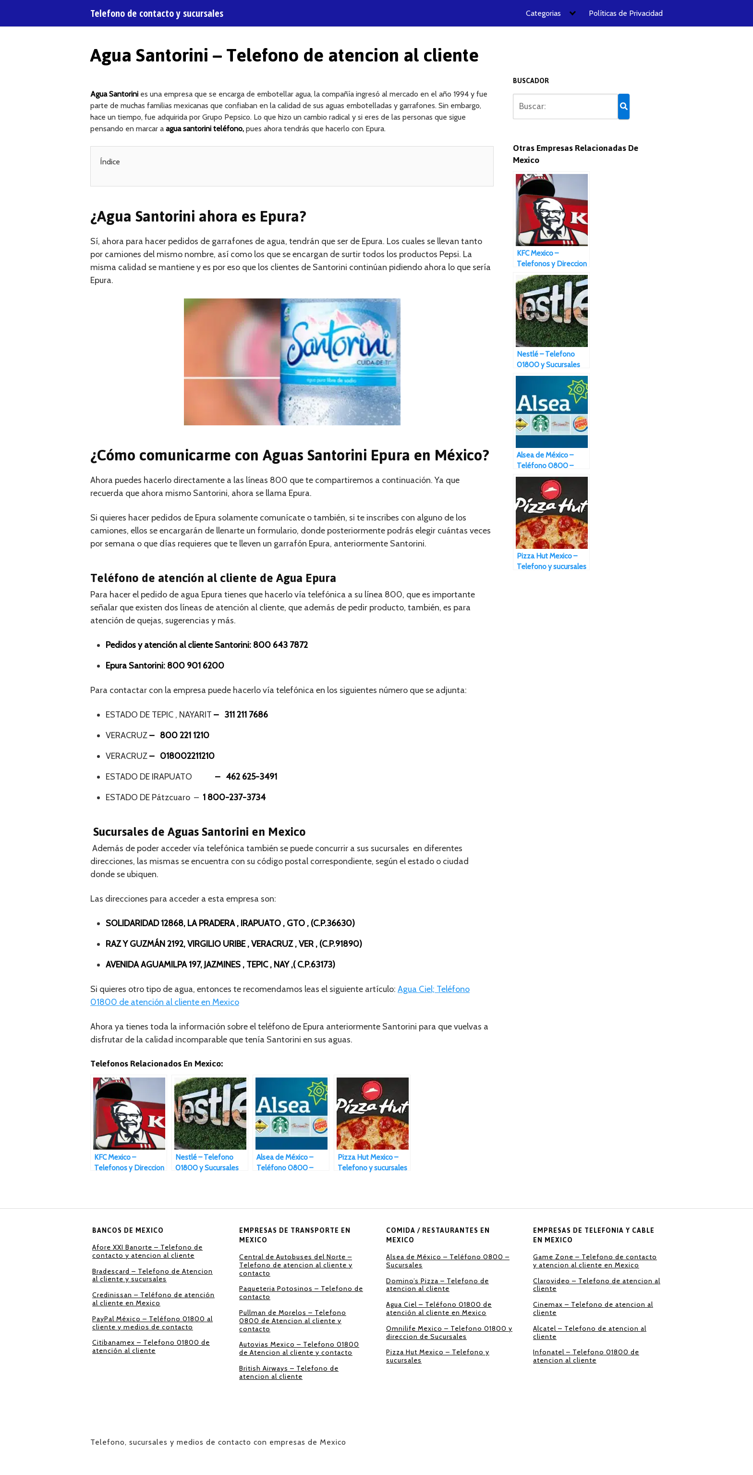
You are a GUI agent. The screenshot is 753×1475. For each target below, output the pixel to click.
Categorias (543, 13)
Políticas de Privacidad (626, 13)
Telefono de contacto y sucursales (156, 13)
